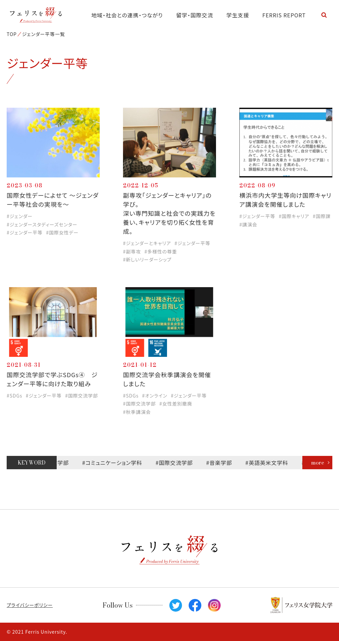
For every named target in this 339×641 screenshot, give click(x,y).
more (317, 463)
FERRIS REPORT (284, 15)
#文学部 (61, 463)
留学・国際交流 (194, 15)
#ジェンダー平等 (25, 232)
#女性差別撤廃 (175, 403)
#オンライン (154, 395)
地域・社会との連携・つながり (127, 15)
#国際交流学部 (81, 395)
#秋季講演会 (137, 412)
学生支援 (237, 15)
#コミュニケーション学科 (114, 463)
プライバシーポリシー (30, 605)
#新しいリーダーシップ (147, 259)
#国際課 (322, 216)
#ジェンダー (20, 216)
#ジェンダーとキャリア (147, 243)
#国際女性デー (62, 232)
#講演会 (248, 224)
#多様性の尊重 (160, 251)
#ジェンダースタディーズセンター (42, 224)
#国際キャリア (294, 216)
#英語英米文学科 (269, 463)
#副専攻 (132, 251)
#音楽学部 (221, 463)
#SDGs (14, 395)
